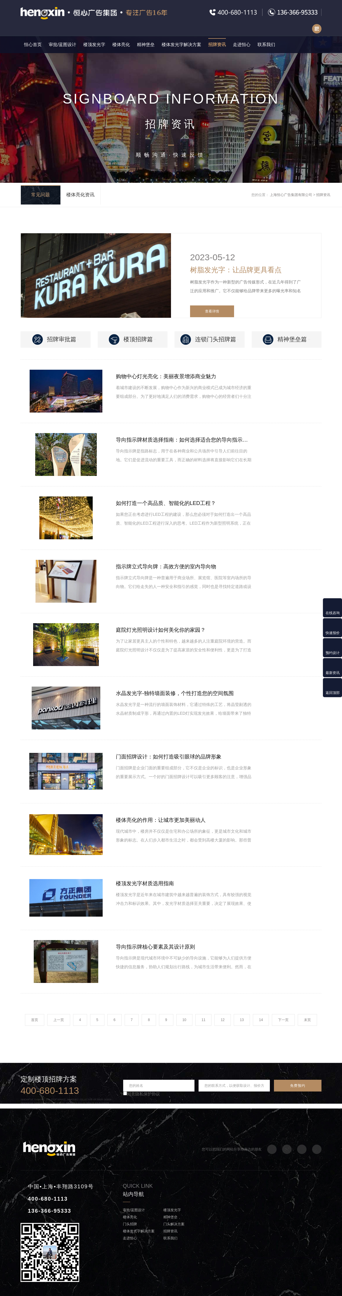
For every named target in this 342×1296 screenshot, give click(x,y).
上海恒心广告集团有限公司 (291, 195)
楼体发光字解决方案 (181, 44)
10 (184, 1020)
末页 (307, 1020)
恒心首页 (33, 44)
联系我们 (266, 44)
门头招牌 (130, 1224)
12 (222, 1020)
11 (203, 1020)
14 (261, 1020)
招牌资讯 (217, 44)
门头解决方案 (173, 1224)
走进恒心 (241, 44)
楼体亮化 (121, 44)
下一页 (283, 1020)
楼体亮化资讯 (80, 194)
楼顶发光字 (94, 44)
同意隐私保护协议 (141, 1093)
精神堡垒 (146, 44)
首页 (34, 1020)
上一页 (58, 1020)
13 (242, 1020)
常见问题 (40, 194)
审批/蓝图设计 (62, 44)
